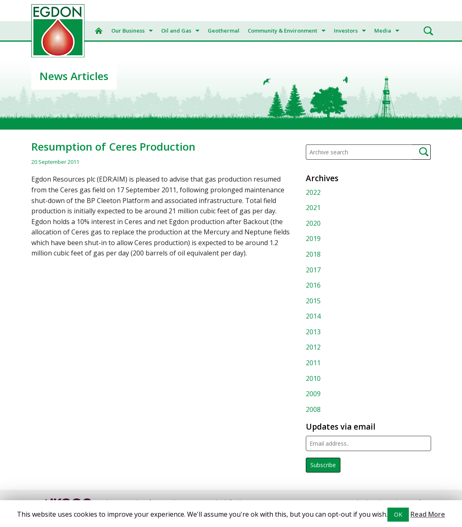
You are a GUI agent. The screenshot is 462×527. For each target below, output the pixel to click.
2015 (313, 300)
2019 (313, 238)
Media (382, 30)
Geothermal (223, 30)
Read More (427, 514)
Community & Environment (282, 30)
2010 (313, 378)
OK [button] (398, 514)
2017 (313, 269)
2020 (313, 223)
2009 (313, 393)
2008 (313, 409)
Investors (346, 30)
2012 (313, 347)
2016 (313, 285)
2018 (313, 254)
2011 (313, 362)
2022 (313, 192)
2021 (313, 207)
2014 (313, 316)
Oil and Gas (176, 30)
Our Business (128, 30)
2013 (313, 331)
